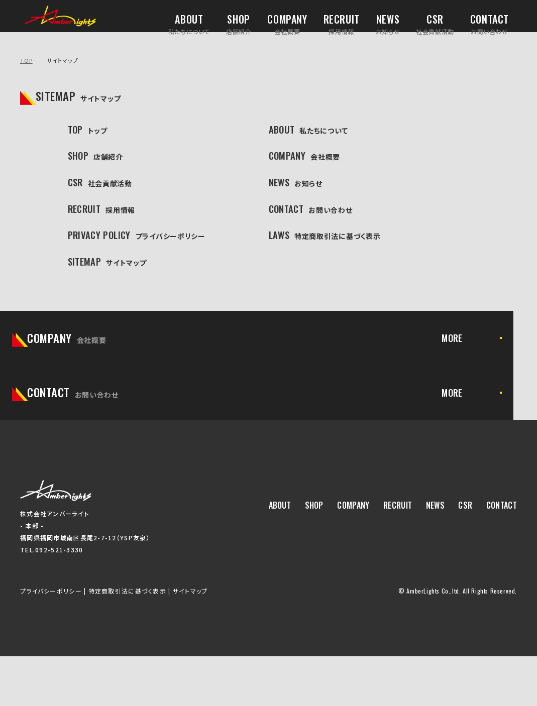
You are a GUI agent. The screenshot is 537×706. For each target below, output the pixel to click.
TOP (26, 60)
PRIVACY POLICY (146, 263)
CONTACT (316, 230)
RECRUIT (106, 230)
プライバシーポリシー (51, 640)
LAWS (327, 263)
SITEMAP (112, 294)
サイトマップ (190, 640)
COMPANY (310, 167)
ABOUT (312, 135)
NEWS (299, 199)
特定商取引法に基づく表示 (127, 640)
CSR (102, 199)
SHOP (99, 167)
